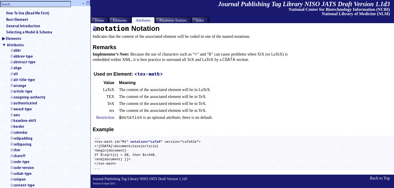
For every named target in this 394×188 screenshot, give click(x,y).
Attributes (15, 44)
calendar (20, 132)
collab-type (22, 173)
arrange (19, 85)
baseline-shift (24, 120)
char (16, 149)
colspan (19, 179)
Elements (13, 38)
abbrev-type (23, 56)
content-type (24, 184)
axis (16, 114)
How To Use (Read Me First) (27, 12)
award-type (22, 108)
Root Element (17, 19)
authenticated (25, 102)
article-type (22, 91)
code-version (23, 167)
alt (15, 73)
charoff (19, 155)
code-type (21, 161)
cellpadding (22, 138)
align (17, 67)
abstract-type (24, 61)
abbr (17, 50)
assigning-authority (29, 97)
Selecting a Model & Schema (29, 31)
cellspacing (22, 144)
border (18, 126)
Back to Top (380, 178)
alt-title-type (24, 79)
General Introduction (23, 25)
